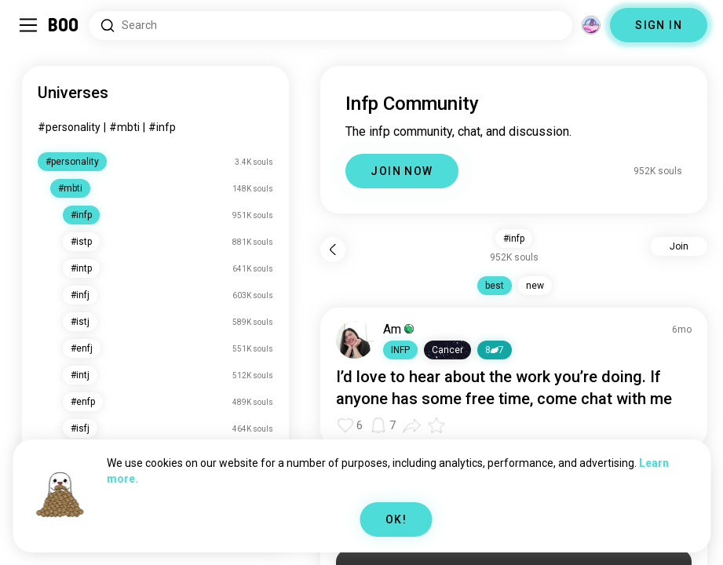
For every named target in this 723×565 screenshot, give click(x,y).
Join (679, 246)
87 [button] (494, 349)
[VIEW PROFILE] (355, 340)
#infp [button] (513, 238)
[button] (400, 350)
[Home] (64, 25)
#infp (162, 127)
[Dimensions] (591, 25)
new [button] (535, 285)
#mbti (124, 127)
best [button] (494, 285)
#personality (69, 127)
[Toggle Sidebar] (28, 25)
